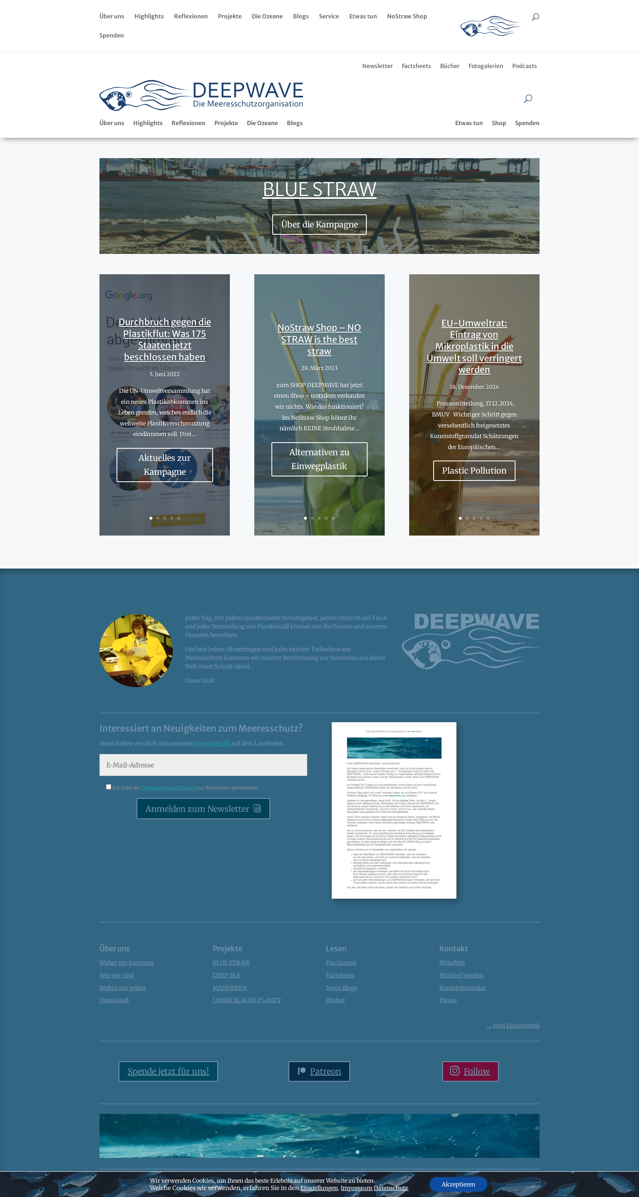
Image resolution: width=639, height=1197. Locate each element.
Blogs (301, 16)
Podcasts (524, 66)
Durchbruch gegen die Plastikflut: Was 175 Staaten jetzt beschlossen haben (165, 347)
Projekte (230, 16)
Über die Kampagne (319, 224)
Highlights (149, 16)
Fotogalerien (486, 66)
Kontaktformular (462, 988)
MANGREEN (230, 988)
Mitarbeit (452, 962)
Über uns (111, 16)
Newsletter (377, 66)
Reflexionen (191, 16)
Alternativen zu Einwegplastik (319, 467)
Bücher (450, 66)
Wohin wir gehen (122, 988)
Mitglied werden (461, 975)
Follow (477, 1071)
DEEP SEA (226, 975)
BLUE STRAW (319, 189)
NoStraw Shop (407, 16)
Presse (448, 1000)
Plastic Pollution (474, 479)
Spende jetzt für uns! (168, 1071)
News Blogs (341, 988)
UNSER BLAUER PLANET (247, 1000)
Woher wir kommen (126, 962)
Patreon (325, 1071)
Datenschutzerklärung (168, 788)
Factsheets (416, 66)
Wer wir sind (116, 975)
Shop (499, 123)
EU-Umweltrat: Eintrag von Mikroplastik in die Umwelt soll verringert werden (474, 355)
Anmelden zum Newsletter (197, 809)
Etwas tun (363, 16)
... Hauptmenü (513, 1025)
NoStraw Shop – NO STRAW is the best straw (319, 347)
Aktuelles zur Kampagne (165, 473)
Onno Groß (114, 1000)
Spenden (111, 36)
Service (329, 16)
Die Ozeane (267, 16)
